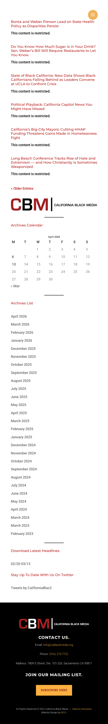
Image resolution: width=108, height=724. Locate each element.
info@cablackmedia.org (58, 645)
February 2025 (22, 429)
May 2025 (18, 405)
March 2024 (20, 517)
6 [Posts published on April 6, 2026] (13, 257)
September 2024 (24, 469)
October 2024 (21, 461)
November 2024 (23, 453)
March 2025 (20, 421)
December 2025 (23, 349)
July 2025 (18, 389)
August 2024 (20, 477)
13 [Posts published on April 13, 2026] (14, 264)
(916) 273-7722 (58, 654)
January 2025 (21, 437)
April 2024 (19, 509)
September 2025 (24, 373)
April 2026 (19, 316)
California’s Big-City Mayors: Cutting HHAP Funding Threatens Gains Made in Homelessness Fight (54, 133)
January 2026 (21, 340)
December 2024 (23, 445)
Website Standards (82, 709)
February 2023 (22, 534)
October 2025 (21, 364)
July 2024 (18, 485)
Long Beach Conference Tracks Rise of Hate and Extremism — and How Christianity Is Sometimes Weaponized (54, 162)
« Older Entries (22, 188)
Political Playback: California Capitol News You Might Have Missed (51, 106)
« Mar (15, 286)
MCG (63, 712)
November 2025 (23, 357)
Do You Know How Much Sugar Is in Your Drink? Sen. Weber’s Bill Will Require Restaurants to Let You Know (53, 51)
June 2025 (19, 397)
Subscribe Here (54, 690)
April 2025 (19, 413)
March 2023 (20, 525)
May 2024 (18, 501)
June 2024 (19, 493)
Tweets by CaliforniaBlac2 (31, 588)
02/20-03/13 (20, 564)
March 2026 (20, 324)
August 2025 (20, 381)
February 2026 (22, 332)
